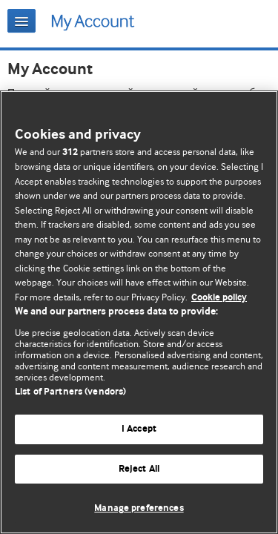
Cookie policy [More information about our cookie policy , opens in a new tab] (219, 297)
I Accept (139, 429)
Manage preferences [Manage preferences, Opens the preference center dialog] (138, 508)
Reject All (139, 469)
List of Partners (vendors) (70, 392)
